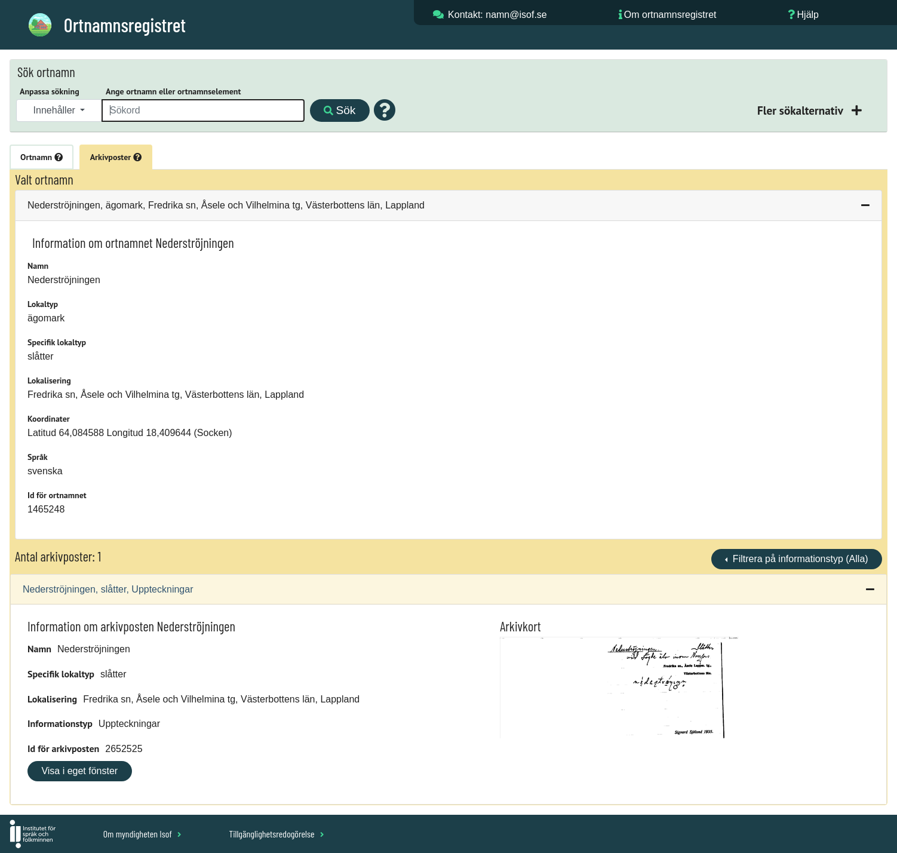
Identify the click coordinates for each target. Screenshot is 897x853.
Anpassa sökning (49, 91)
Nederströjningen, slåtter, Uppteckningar (108, 589)
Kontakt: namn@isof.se (497, 15)
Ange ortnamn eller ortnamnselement (173, 91)
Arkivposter (116, 157)
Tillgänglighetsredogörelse (276, 833)
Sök (339, 110)
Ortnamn (41, 157)
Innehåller (55, 110)
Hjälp (808, 15)
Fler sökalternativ (801, 110)
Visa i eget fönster (79, 771)
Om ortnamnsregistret (670, 15)
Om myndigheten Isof (142, 833)
